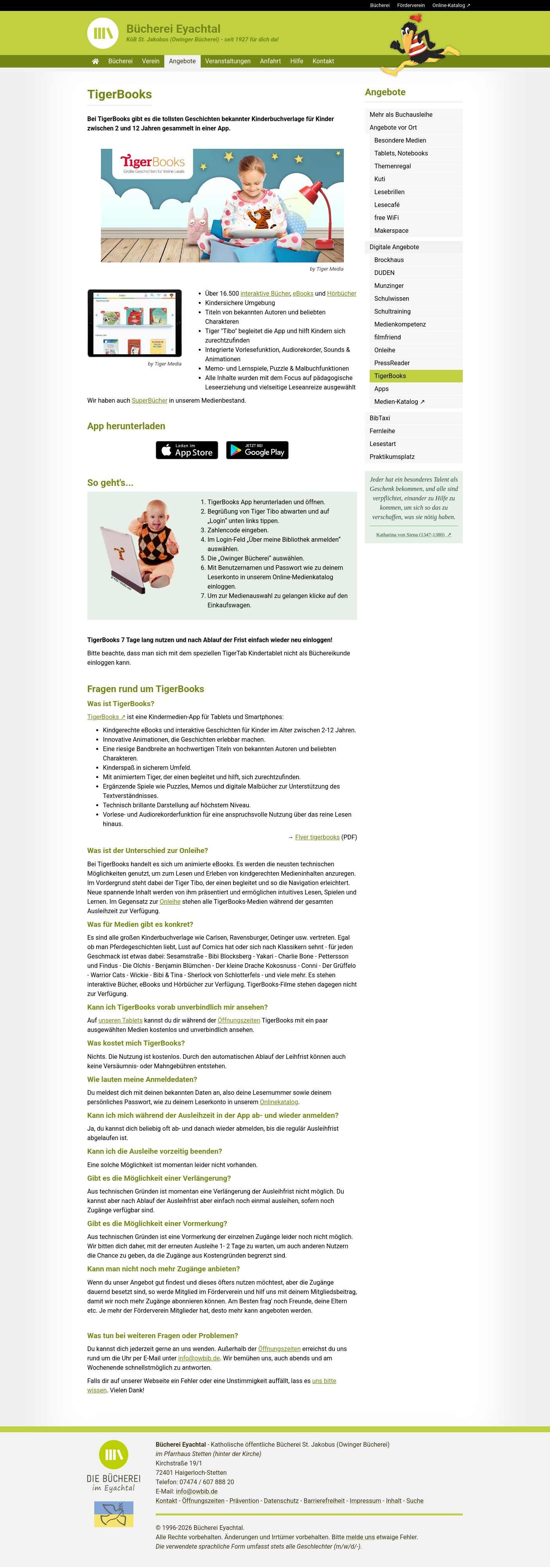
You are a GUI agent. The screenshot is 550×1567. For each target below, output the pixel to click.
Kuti (379, 179)
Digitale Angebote (394, 247)
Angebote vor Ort (393, 127)
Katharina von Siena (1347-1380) (411, 534)
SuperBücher (149, 400)
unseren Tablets (121, 1020)
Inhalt (394, 1501)
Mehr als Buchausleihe (401, 114)
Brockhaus (389, 260)
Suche (415, 1501)
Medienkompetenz (400, 324)
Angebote (182, 61)
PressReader (392, 363)
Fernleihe (382, 431)
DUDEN (384, 273)
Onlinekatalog (279, 1102)
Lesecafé (387, 205)
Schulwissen (391, 298)
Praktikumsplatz (392, 456)
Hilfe (296, 61)
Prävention (244, 1501)
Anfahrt (270, 61)
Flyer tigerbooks (317, 837)
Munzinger (389, 285)
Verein (151, 61)
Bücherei (380, 5)
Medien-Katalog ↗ (399, 401)
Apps (381, 389)
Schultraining (392, 311)
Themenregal (392, 166)
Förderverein (411, 5)
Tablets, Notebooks (401, 153)
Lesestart (383, 444)
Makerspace (391, 230)
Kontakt (323, 61)
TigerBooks (103, 717)
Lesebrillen (389, 192)
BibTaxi (380, 418)
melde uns (360, 1537)
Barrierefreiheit (324, 1501)
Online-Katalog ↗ (452, 5)
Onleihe (170, 901)
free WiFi (386, 217)
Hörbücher (341, 293)
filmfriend (387, 337)
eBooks (303, 293)
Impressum (365, 1501)
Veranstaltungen (228, 61)
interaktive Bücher (265, 293)
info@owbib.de (199, 1358)
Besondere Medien (400, 140)
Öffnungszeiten (239, 1020)
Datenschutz (281, 1501)
